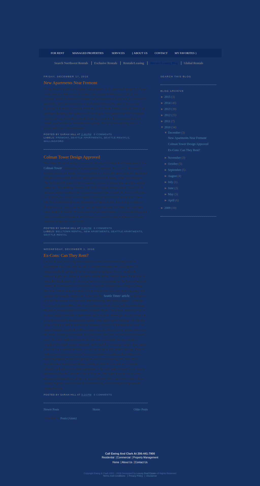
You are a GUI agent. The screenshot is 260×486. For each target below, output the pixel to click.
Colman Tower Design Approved (72, 157)
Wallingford (53, 141)
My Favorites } (186, 53)
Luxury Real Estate (194, 457)
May (171, 194)
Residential (108, 457)
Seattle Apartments (86, 137)
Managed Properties (88, 53)
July (170, 182)
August (172, 176)
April (171, 200)
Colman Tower (53, 168)
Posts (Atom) (68, 418)
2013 (167, 109)
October (173, 164)
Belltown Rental (69, 231)
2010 (167, 127)
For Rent (57, 53)
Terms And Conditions (114, 476)
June (171, 188)
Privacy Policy (136, 476)
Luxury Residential (69, 45)
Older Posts (141, 409)
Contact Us (141, 462)
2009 (167, 208)
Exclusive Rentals (105, 63)
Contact (161, 53)
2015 (167, 97)
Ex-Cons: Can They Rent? (66, 255)
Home (96, 409)
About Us (127, 462)
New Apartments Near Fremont (70, 82)
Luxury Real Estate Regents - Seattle (65, 457)
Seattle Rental (55, 234)
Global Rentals (193, 63)
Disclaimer (151, 476)
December (174, 132)
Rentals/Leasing (133, 63)
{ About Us (140, 53)
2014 (167, 103)
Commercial (129, 45)
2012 (167, 115)
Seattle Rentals (130, 24)
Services (118, 53)
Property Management (189, 45)
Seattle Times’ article (117, 296)
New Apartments (96, 231)
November (174, 157)
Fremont (62, 137)
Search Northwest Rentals (71, 63)
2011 (167, 121)
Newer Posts (51, 409)
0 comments (103, 134)
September (174, 170)
